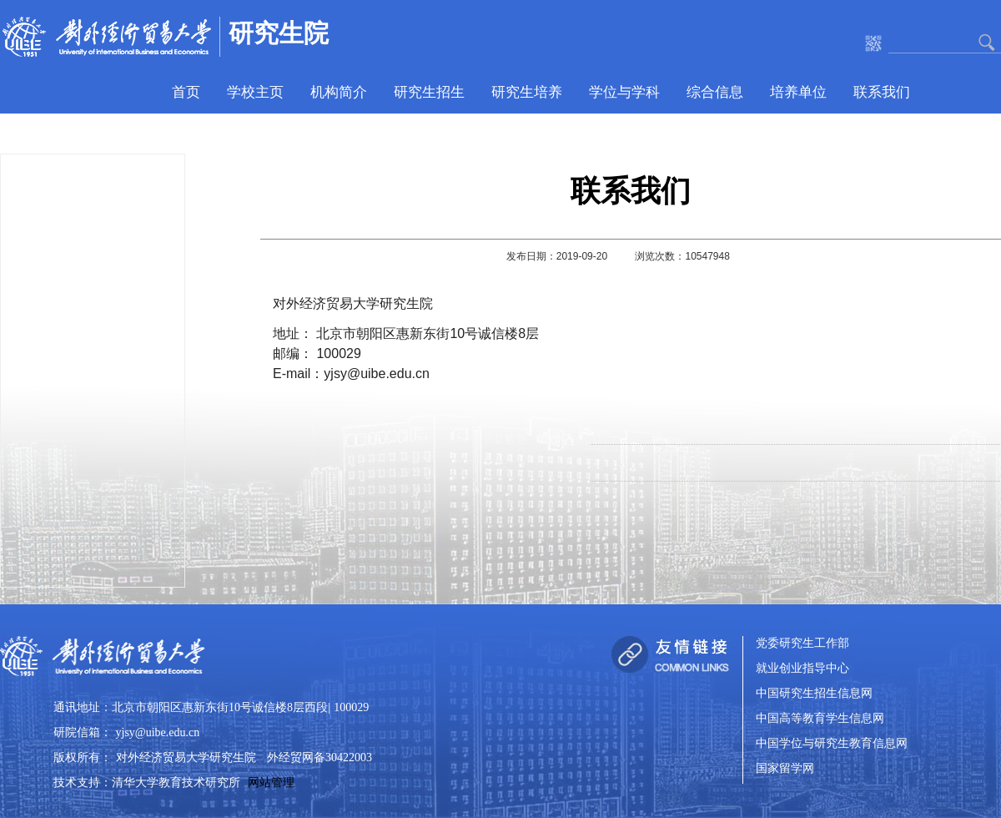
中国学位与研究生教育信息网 (832, 744)
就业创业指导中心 (802, 669)
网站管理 (271, 782)
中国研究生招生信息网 (814, 694)
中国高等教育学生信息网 (820, 719)
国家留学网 (785, 769)
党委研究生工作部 (802, 644)
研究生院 (279, 33)
